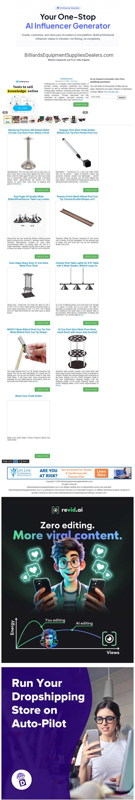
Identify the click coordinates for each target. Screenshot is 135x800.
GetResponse (66, 79)
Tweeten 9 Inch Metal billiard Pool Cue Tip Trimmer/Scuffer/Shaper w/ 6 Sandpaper (77, 199)
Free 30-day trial (111, 92)
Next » (25, 461)
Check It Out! (81, 104)
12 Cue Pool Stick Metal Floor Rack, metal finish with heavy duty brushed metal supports (77, 332)
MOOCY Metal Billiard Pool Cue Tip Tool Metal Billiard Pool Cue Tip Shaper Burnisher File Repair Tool (28, 332)
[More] (80, 100)
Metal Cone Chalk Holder (28, 396)
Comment (74, 81)
